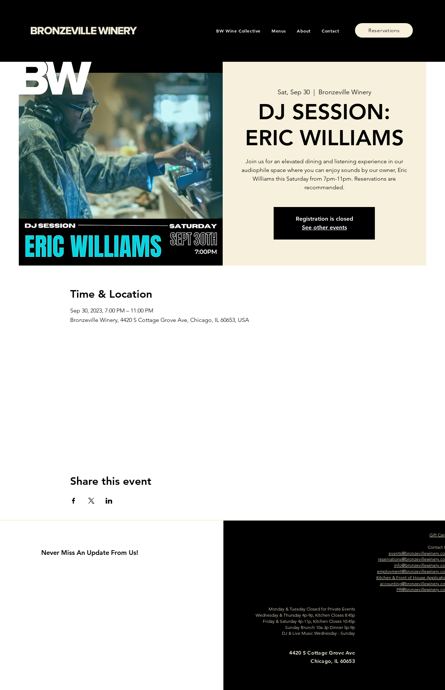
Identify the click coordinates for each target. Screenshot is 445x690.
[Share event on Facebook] (73, 501)
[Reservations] (384, 30)
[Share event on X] (91, 501)
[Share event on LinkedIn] (109, 501)
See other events (324, 227)
